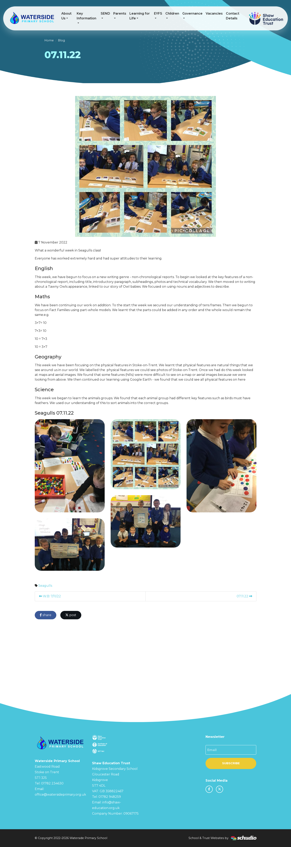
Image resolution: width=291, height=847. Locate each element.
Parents (119, 13)
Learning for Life (139, 16)
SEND (105, 13)
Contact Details (232, 16)
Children (172, 13)
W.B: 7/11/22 (50, 596)
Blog (61, 40)
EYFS (158, 13)
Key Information (86, 16)
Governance (192, 13)
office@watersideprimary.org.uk (60, 794)
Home (49, 40)
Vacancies (214, 13)
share (45, 615)
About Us (66, 16)
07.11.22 (244, 596)
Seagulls (45, 586)
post (70, 615)
